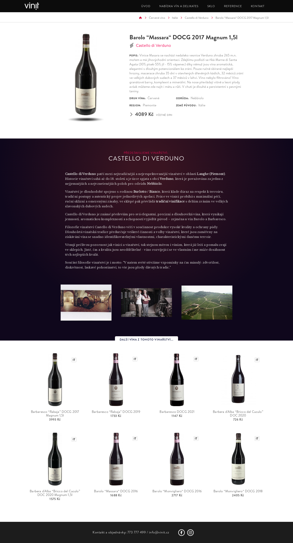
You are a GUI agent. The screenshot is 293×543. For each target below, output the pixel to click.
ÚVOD (145, 6)
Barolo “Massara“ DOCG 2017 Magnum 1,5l (242, 18)
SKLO (211, 6)
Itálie (175, 18)
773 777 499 (136, 532)
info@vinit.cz (159, 532)
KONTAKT (258, 6)
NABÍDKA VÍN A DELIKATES (178, 6)
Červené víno (157, 18)
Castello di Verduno (197, 18)
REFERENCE (233, 6)
